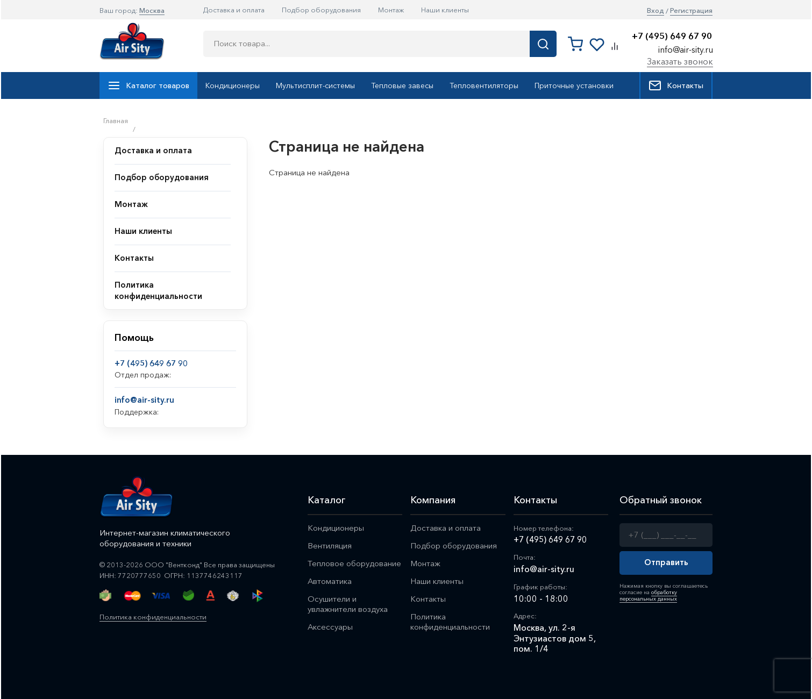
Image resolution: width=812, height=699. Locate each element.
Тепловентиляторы (484, 85)
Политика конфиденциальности (152, 616)
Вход (655, 10)
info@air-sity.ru (685, 49)
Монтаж (391, 9)
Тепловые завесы (402, 85)
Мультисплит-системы (315, 85)
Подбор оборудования (321, 9)
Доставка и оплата (234, 9)
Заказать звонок (680, 61)
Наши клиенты (445, 9)
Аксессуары (330, 627)
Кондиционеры (232, 85)
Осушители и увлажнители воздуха (348, 604)
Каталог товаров (148, 85)
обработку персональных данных (648, 595)
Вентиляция (330, 545)
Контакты (676, 85)
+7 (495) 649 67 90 (672, 36)
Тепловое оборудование (354, 563)
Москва (152, 10)
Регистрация (691, 10)
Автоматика (330, 581)
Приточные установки (574, 85)
